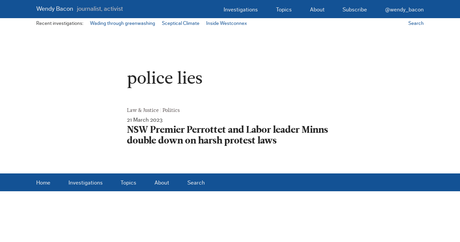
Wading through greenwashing (122, 23)
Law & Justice (143, 110)
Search (416, 23)
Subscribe (354, 9)
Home (43, 183)
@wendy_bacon (404, 9)
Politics (171, 110)
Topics (284, 9)
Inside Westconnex (226, 23)
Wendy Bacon (79, 9)
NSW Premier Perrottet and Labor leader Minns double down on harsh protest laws (227, 135)
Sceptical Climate (180, 23)
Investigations (241, 9)
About (317, 9)
